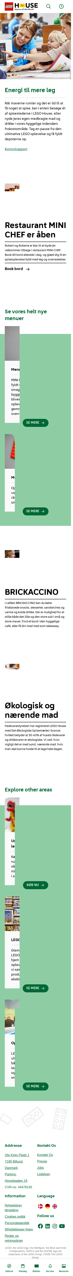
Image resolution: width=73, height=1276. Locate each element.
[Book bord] (35, 269)
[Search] (48, 6)
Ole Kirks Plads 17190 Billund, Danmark (17, 1161)
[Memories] (64, 1267)
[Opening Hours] (61, 6)
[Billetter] (36, 1267)
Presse (42, 1161)
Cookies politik (15, 1216)
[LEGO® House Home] (21, 6)
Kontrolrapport (16, 149)
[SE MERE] (35, 423)
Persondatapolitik (17, 1223)
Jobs (40, 1167)
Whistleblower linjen (19, 1229)
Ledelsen (43, 1174)
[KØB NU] (35, 885)
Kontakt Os (45, 1155)
